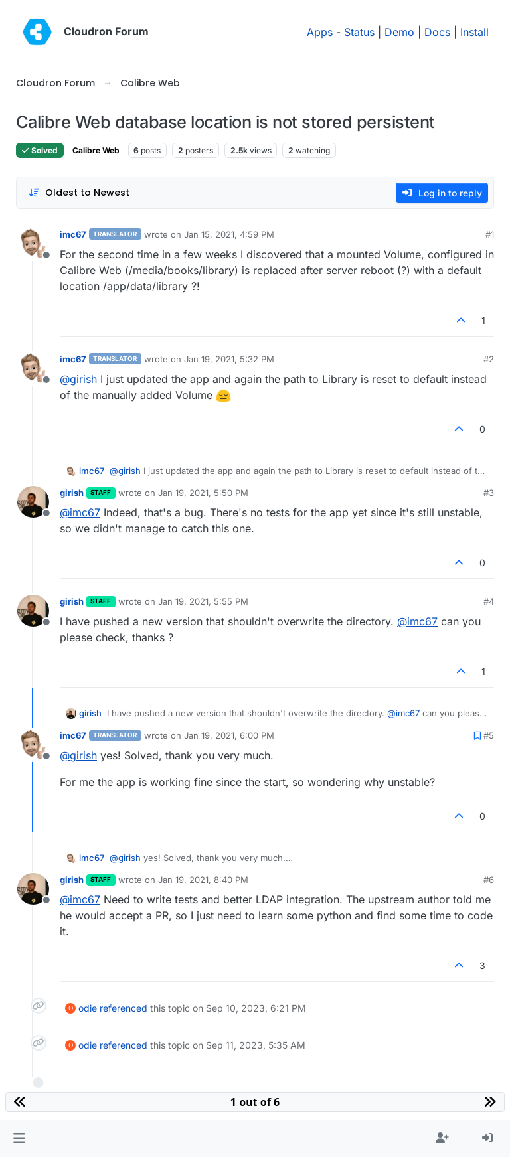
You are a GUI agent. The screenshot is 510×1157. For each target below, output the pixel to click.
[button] (19, 1138)
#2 (488, 359)
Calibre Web (96, 150)
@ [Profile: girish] (78, 379)
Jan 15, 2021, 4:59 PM (229, 234)
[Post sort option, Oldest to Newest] (78, 193)
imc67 (73, 234)
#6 (488, 879)
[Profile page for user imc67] (33, 244)
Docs (437, 32)
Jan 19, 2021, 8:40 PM (203, 879)
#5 (488, 735)
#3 (488, 492)
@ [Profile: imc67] (80, 512)
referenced (123, 1008)
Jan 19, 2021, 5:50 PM (203, 492)
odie (87, 1008)
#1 (489, 234)
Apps (320, 32)
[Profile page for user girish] (33, 502)
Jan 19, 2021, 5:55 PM (203, 601)
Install (474, 32)
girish (72, 492)
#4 (488, 601)
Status (359, 32)
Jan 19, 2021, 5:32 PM (229, 359)
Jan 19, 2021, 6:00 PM (229, 735)
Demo (399, 32)
